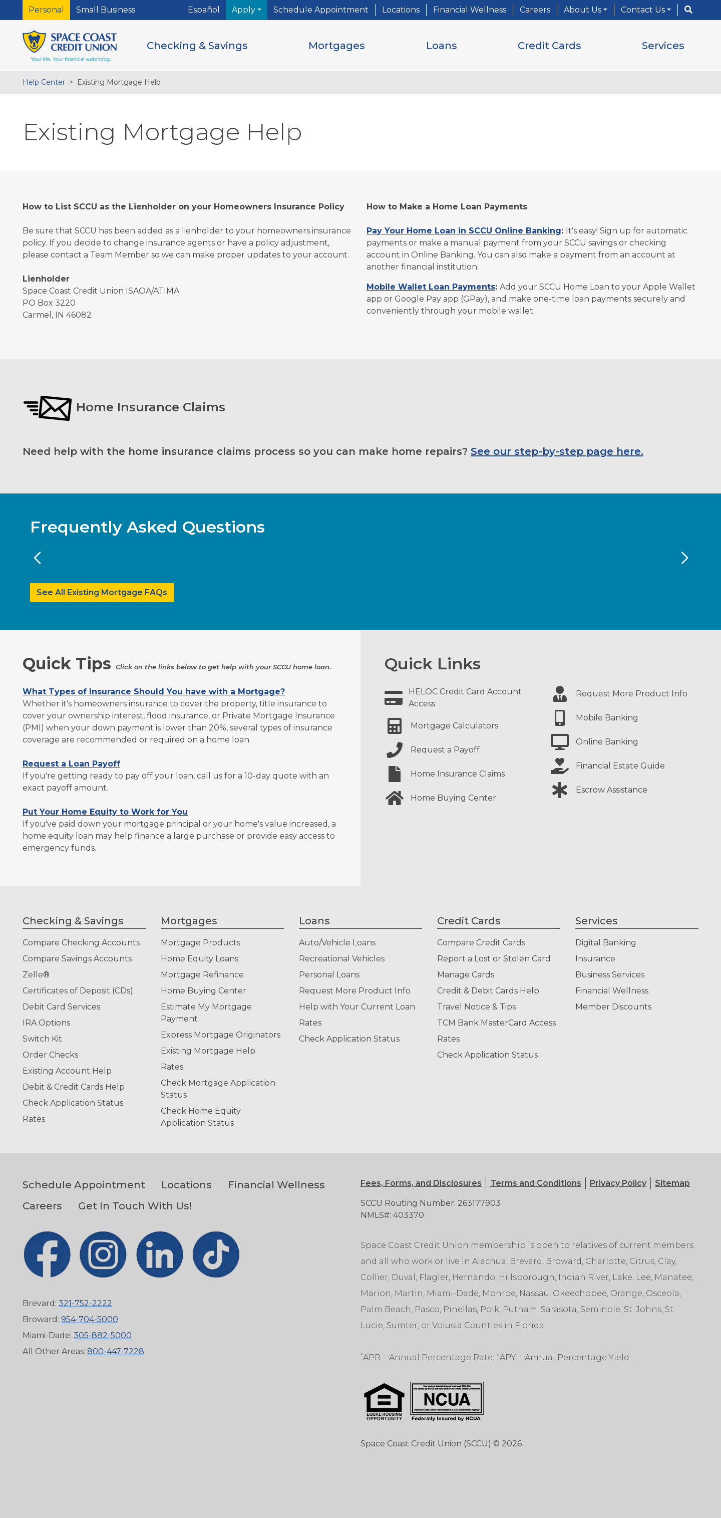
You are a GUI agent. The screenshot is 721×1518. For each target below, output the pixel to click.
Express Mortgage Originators (220, 1035)
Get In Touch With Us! (135, 1206)
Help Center (44, 82)
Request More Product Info (355, 990)
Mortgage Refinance (202, 974)
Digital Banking (605, 942)
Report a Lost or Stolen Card (494, 958)
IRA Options (46, 1023)
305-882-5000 (103, 1335)
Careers (535, 10)
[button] (197, 45)
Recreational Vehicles (342, 958)
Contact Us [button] (644, 10)
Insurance (595, 958)
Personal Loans (329, 974)
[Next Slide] (684, 558)
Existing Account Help (67, 1071)
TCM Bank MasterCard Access (496, 1023)
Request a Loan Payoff (71, 764)
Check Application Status (73, 1103)
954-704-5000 (89, 1319)
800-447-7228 (115, 1351)
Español (204, 10)
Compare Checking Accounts (81, 942)
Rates (34, 1119)
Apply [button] (244, 10)
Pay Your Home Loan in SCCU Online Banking (464, 230)
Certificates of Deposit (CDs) (78, 990)
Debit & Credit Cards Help (74, 1087)
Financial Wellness (469, 10)
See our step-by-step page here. (557, 451)
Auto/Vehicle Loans (337, 942)
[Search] (688, 10)
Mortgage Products (200, 942)
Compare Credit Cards (481, 942)
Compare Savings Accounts (77, 958)
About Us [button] (583, 10)
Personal (46, 10)
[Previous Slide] (37, 558)
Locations (401, 10)
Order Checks (50, 1055)
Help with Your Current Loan (357, 1006)
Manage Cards (465, 974)
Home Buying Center (203, 990)
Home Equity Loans (199, 958)
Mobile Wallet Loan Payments (431, 287)
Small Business (105, 10)
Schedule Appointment (321, 10)
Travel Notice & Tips (476, 1006)
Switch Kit (42, 1039)
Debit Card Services (61, 1006)
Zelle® (36, 974)
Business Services (609, 974)
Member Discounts (613, 1006)
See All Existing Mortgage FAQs (102, 592)
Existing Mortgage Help (208, 1051)
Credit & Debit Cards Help (488, 990)
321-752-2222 (85, 1303)
